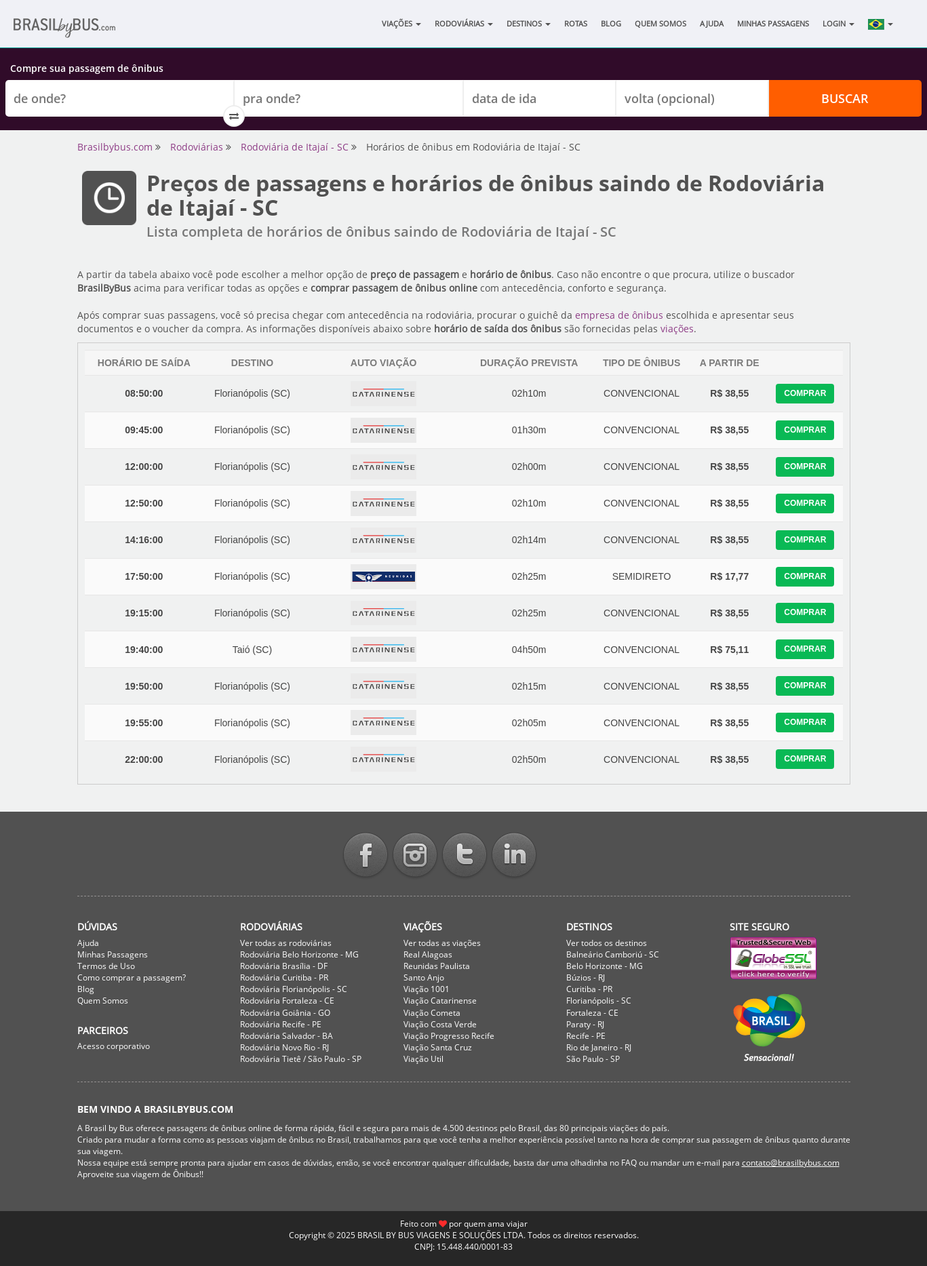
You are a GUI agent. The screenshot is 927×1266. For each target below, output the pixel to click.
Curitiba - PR (589, 989)
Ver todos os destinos (606, 943)
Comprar (805, 393)
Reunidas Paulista (436, 966)
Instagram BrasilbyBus (415, 856)
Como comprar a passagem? (131, 977)
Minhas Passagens (773, 23)
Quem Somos (660, 23)
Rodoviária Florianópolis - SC (293, 989)
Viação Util (423, 1059)
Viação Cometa (431, 1012)
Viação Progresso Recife (448, 1036)
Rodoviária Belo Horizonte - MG (299, 954)
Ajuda (712, 23)
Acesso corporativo (113, 1046)
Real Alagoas (427, 954)
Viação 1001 (426, 989)
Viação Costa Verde (440, 1024)
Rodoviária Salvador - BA (286, 1036)
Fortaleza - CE (592, 1012)
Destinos (529, 23)
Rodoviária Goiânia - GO (285, 1012)
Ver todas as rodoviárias (286, 943)
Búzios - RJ (585, 977)
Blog (611, 23)
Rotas (575, 23)
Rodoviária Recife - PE (280, 1024)
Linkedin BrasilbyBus (514, 856)
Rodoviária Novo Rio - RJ (284, 1047)
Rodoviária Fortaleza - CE (287, 1000)
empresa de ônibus (619, 315)
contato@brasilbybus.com (791, 1162)
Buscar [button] (845, 98)
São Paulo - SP (593, 1059)
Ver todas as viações (442, 943)
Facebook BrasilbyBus (365, 856)
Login (838, 23)
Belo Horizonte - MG (604, 966)
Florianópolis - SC (598, 1000)
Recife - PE (586, 1036)
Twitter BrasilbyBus (464, 856)
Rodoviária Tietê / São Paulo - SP (300, 1059)
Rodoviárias (464, 23)
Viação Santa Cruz (437, 1047)
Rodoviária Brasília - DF (284, 966)
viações (677, 328)
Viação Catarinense (440, 1000)
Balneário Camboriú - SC (612, 954)
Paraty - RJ (585, 1024)
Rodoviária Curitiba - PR (284, 977)
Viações (401, 23)
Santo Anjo (423, 977)
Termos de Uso (106, 966)
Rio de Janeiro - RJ (598, 1047)
